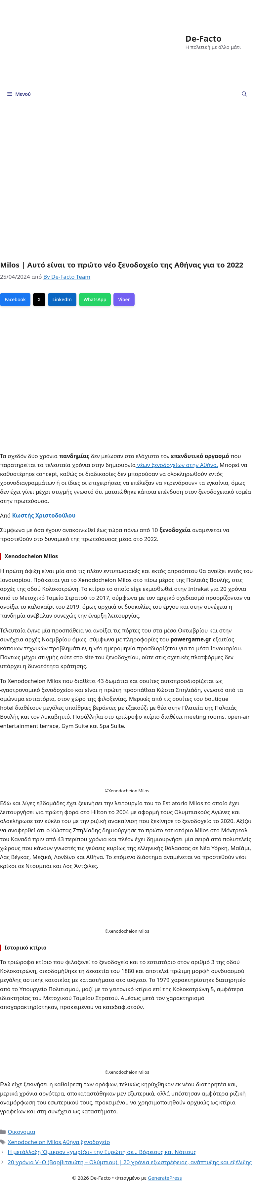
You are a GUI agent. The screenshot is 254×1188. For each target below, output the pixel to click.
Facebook (15, 299)
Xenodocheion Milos (34, 1142)
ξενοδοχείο (95, 1142)
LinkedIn (62, 299)
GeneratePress (165, 1177)
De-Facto (204, 38)
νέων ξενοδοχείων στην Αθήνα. (177, 465)
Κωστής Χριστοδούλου (44, 515)
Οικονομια (21, 1131)
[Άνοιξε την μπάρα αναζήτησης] (244, 94)
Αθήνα (71, 1142)
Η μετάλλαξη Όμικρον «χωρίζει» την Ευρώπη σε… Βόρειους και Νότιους (102, 1152)
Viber (124, 299)
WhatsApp (95, 299)
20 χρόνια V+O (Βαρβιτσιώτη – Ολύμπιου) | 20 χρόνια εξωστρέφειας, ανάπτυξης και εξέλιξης (130, 1162)
